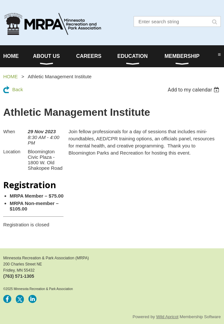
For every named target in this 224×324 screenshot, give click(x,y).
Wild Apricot (167, 316)
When (9, 131)
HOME (10, 76)
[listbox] (194, 90)
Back (17, 89)
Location (11, 151)
